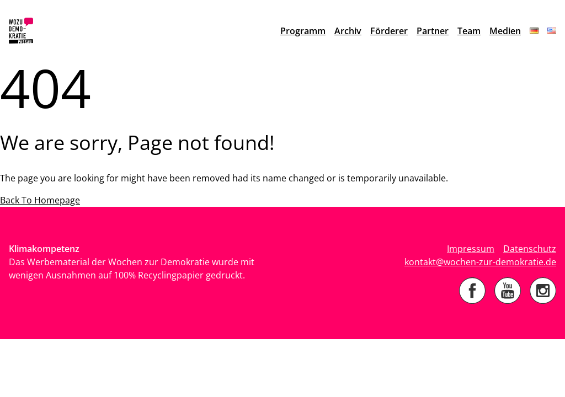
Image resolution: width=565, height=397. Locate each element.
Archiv (347, 31)
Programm (303, 31)
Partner (433, 31)
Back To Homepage (40, 200)
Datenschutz (529, 249)
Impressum (470, 249)
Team (469, 31)
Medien (505, 31)
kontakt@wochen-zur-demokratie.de (480, 262)
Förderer (389, 31)
